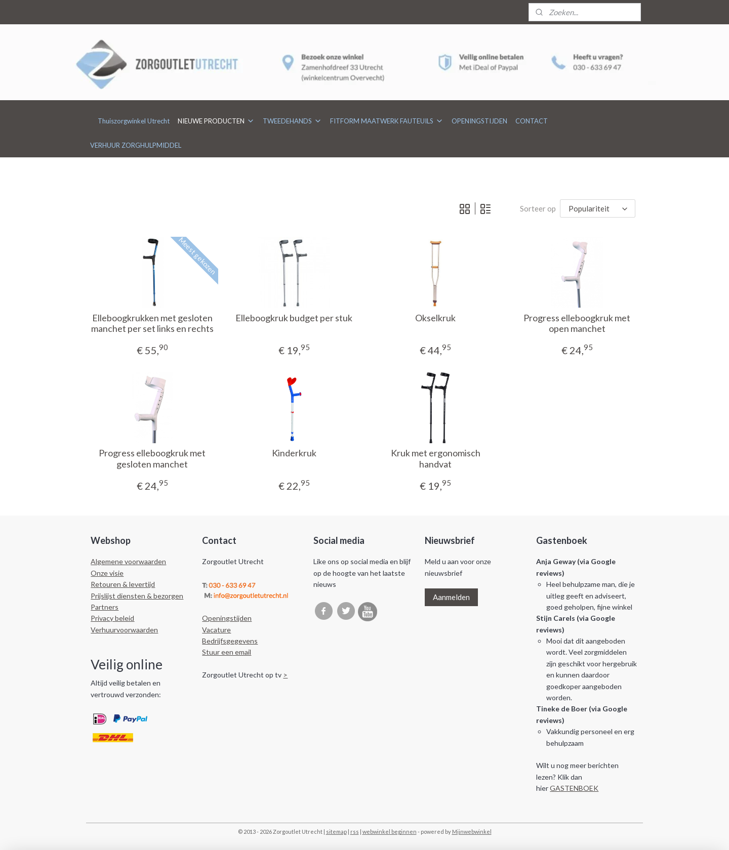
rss (354, 831)
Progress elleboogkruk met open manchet (576, 323)
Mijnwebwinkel (472, 831)
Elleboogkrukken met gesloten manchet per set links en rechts (152, 323)
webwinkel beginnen (389, 831)
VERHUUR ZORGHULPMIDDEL (135, 145)
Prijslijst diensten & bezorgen (137, 595)
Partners (104, 607)
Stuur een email (226, 652)
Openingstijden (227, 618)
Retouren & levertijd (123, 584)
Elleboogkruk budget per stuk (293, 318)
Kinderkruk (293, 453)
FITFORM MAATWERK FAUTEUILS (386, 121)
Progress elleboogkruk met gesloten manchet (152, 459)
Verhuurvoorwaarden (124, 629)
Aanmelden (451, 597)
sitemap (336, 831)
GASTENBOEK (574, 788)
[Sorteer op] (597, 208)
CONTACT (531, 121)
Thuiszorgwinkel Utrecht (134, 121)
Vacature (216, 629)
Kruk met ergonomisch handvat (435, 459)
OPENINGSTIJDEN (479, 121)
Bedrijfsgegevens (230, 640)
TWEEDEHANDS (292, 121)
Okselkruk (435, 318)
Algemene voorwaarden (128, 561)
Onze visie (107, 573)
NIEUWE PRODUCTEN (216, 121)
